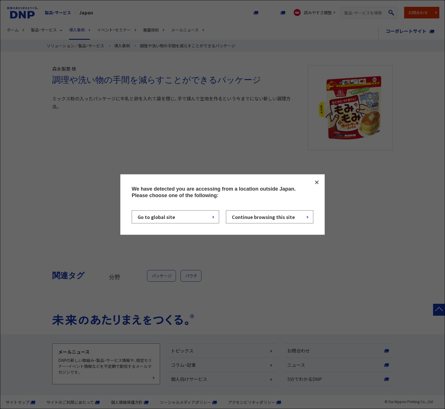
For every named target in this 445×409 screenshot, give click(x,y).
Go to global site (156, 216)
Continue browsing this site (263, 216)
